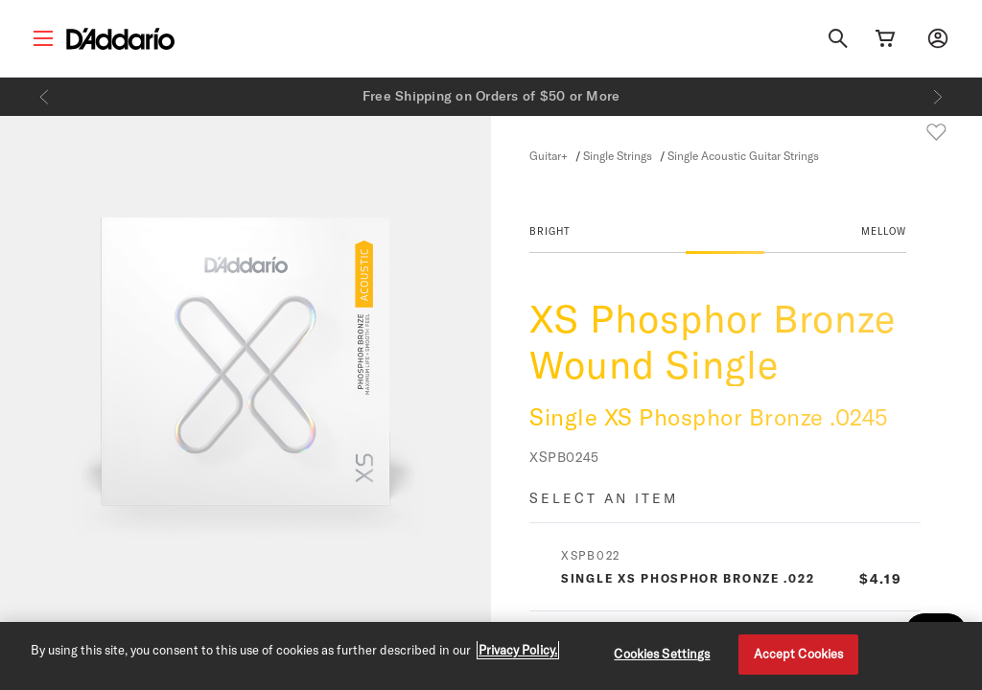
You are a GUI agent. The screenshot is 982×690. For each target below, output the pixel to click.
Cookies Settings (662, 653)
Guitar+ (548, 155)
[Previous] (44, 97)
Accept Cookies (799, 653)
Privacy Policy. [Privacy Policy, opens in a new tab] (518, 649)
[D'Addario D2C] (120, 39)
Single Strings (617, 155)
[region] (491, 656)
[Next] (938, 97)
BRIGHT (550, 231)
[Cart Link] (885, 38)
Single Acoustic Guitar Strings (743, 155)
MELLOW (883, 231)
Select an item (603, 498)
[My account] (938, 38)
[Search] (838, 38)
